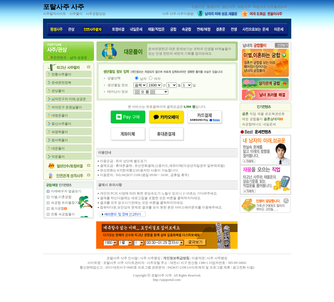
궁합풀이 (256, 119)
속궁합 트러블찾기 (64, 203)
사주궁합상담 (95, 14)
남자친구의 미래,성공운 (69, 99)
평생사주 (213, 7)
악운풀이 (58, 157)
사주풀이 (75, 14)
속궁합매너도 (252, 124)
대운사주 (244, 7)
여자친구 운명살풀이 (67, 107)
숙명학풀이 (60, 132)
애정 (245, 119)
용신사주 (228, 7)
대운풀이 (58, 148)
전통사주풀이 (61, 74)
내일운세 (269, 124)
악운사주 (259, 7)
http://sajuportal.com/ (167, 280)
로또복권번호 (275, 114)
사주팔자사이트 (54, 14)
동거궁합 (57, 208)
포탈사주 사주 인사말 (122, 258)
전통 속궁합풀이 (63, 214)
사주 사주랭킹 (150, 258)
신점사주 (198, 7)
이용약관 (198, 258)
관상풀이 (58, 91)
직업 (253, 114)
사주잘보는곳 (277, 7)
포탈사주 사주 (63, 6)
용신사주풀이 (61, 124)
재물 (260, 114)
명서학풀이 (60, 140)
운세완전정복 (61, 82)
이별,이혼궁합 (61, 197)
